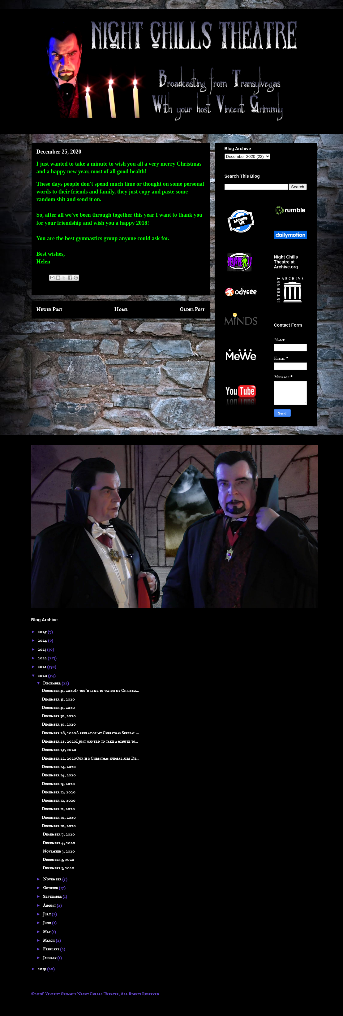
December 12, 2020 (58, 792)
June (47, 923)
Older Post (192, 309)
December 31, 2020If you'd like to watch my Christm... (90, 690)
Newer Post (49, 309)
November (52, 879)
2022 (43, 658)
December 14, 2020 (59, 767)
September (52, 896)
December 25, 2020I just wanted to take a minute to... (90, 741)
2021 (42, 667)
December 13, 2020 (58, 784)
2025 (43, 632)
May (47, 932)
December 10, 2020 (59, 817)
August (50, 905)
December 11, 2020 (58, 809)
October (51, 888)
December (52, 683)
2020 (43, 676)
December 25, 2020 (59, 750)
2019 (42, 969)
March (49, 940)
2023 (42, 649)
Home (120, 309)
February (51, 949)
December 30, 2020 (59, 716)
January (50, 958)
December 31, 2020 (58, 699)
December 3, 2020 (58, 859)
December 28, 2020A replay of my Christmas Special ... (90, 733)
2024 (43, 640)
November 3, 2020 (58, 851)
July (47, 914)
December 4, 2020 (58, 843)
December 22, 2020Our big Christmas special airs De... (90, 758)
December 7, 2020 (58, 834)
